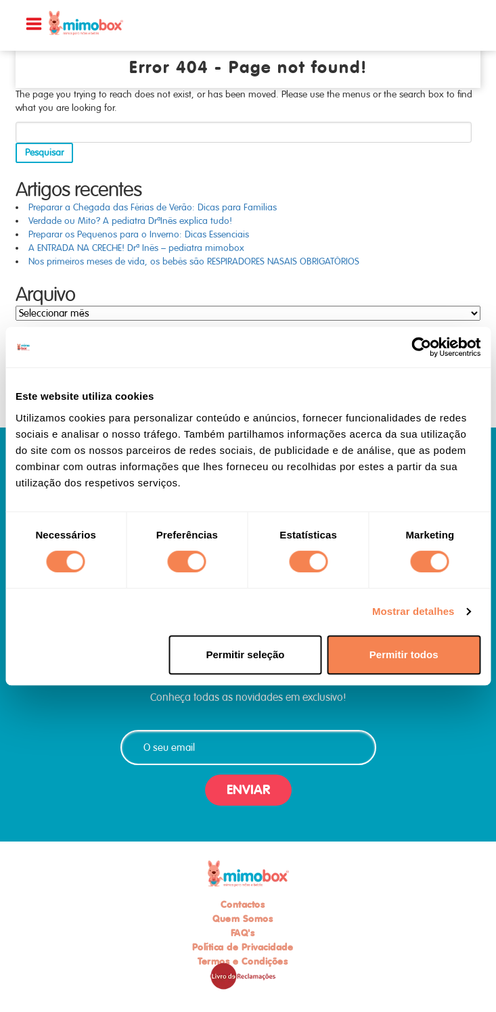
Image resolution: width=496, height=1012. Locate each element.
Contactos (243, 904)
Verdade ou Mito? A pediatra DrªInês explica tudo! (130, 221)
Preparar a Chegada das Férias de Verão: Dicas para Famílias (152, 207)
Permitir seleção (245, 654)
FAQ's (243, 933)
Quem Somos (242, 919)
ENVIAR (248, 789)
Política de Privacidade (243, 947)
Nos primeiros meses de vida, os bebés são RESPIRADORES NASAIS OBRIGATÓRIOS (193, 261)
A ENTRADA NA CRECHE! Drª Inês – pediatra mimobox (136, 248)
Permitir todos (403, 654)
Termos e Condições (243, 961)
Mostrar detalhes (413, 611)
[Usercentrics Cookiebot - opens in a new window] (421, 347)
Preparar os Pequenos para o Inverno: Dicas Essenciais (138, 234)
